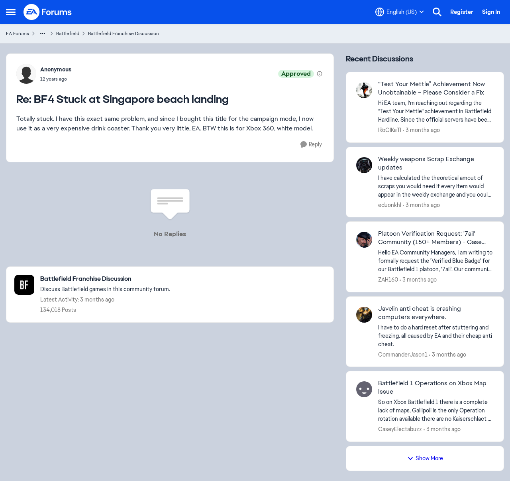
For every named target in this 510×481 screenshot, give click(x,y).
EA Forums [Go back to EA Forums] (17, 33)
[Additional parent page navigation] (42, 33)
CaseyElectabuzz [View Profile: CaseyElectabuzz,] (400, 429)
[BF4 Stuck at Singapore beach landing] (55, 79)
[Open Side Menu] (11, 12)
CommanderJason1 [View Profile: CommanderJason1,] (403, 354)
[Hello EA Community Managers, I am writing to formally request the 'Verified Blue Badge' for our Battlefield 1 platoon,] (436, 261)
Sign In (491, 12)
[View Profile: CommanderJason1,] (364, 315)
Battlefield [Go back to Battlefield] (67, 33)
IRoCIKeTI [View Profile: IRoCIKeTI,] (389, 130)
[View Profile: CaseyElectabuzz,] (364, 389)
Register (461, 12)
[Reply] (311, 144)
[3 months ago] (421, 130)
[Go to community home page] (48, 12)
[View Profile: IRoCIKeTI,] (364, 90)
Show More (425, 458)
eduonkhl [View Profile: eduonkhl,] (389, 204)
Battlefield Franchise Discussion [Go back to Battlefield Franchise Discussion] (123, 33)
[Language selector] (400, 12)
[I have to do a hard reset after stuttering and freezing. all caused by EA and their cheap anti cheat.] (436, 335)
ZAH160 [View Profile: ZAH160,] (388, 279)
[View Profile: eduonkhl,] (364, 165)
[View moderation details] (320, 74)
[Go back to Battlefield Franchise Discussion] (105, 279)
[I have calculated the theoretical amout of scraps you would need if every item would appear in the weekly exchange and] (436, 186)
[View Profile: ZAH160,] (364, 240)
